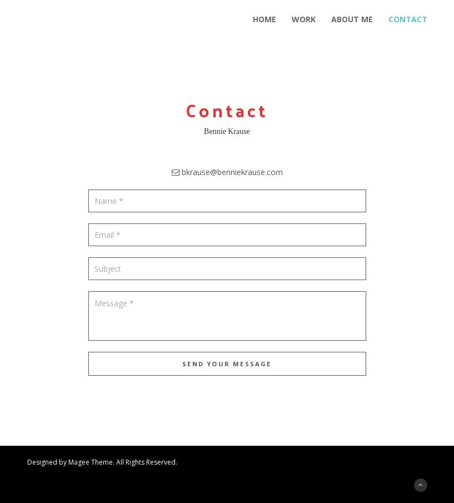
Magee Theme (90, 462)
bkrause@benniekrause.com (232, 172)
